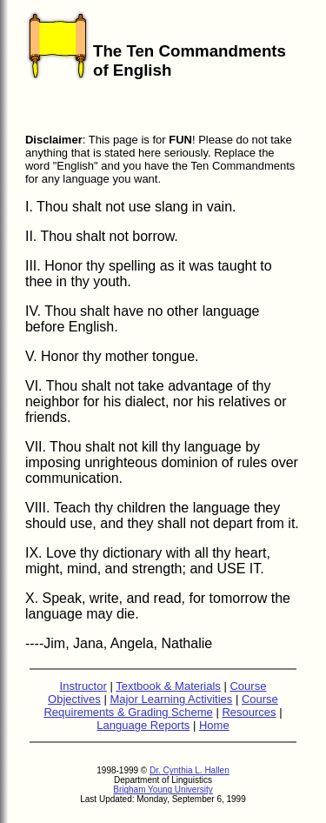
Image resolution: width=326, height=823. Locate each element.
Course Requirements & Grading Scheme (160, 711)
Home (214, 730)
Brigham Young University (163, 795)
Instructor (83, 691)
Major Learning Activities (171, 704)
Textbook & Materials (168, 691)
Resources (249, 717)
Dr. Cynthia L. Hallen (190, 775)
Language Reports (143, 730)
